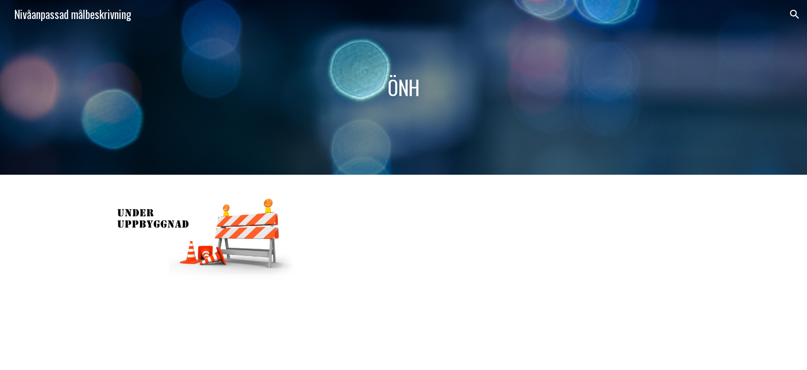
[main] (403, 87)
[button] (794, 14)
